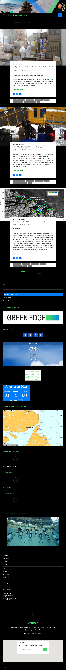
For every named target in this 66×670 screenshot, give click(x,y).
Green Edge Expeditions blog (15, 15)
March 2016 (6, 574)
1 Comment (27, 224)
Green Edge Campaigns (10, 294)
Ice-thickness (17, 266)
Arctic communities (19, 99)
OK (45, 649)
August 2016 (6, 558)
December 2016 (7, 555)
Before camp (30, 99)
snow (24, 266)
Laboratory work (30, 101)
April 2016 (5, 571)
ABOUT (4, 288)
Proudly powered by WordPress (10, 668)
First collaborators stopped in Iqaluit (28, 147)
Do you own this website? (25, 649)
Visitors (9, 583)
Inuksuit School (18, 101)
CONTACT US (6, 300)
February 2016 (6, 577)
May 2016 (5, 568)
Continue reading (18, 89)
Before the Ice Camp (18, 64)
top (38, 101)
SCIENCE (5, 291)
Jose (14, 81)
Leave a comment (28, 70)
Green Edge (39, 99)
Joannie (48, 79)
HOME (4, 284)
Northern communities (20, 182)
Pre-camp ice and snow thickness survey (29, 222)
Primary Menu (64, 15)
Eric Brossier (26, 264)
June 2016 (5, 565)
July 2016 (5, 561)
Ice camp (46, 99)
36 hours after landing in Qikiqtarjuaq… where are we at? (33, 67)
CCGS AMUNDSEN (7, 297)
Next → (40, 273)
